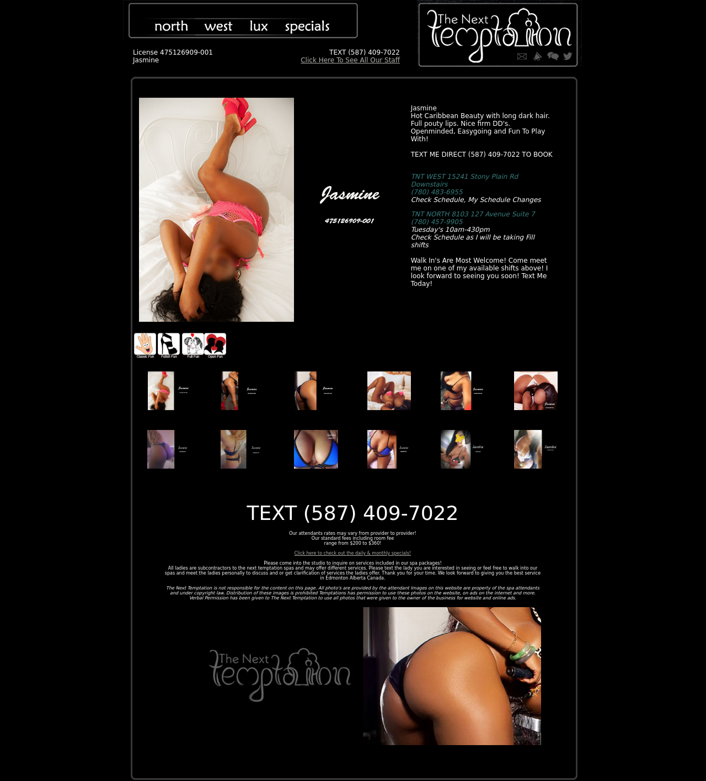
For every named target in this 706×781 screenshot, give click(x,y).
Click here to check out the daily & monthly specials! (353, 553)
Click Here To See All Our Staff (350, 60)
